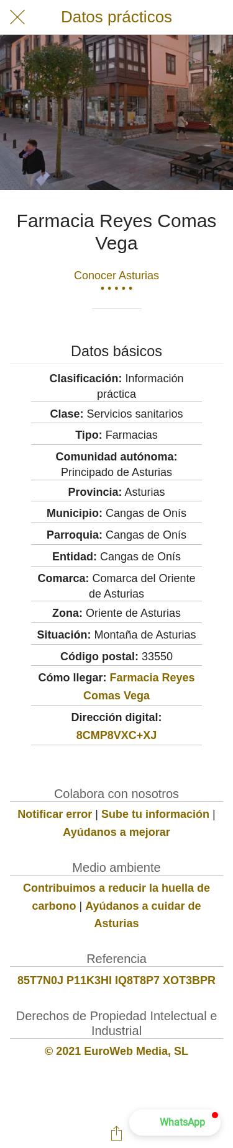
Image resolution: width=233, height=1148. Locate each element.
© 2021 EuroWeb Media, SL (116, 1051)
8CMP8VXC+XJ (116, 735)
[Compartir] (117, 1133)
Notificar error (54, 814)
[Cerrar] (17, 17)
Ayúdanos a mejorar (116, 832)
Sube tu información (155, 814)
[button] (175, 1123)
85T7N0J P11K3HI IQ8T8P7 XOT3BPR (116, 980)
